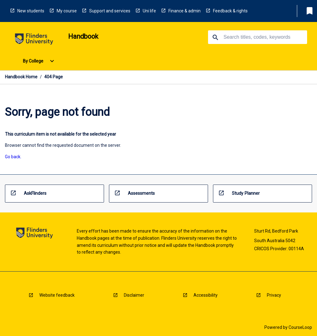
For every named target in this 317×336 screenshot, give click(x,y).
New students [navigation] (30, 10)
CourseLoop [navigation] (300, 327)
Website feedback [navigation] (57, 295)
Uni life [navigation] (149, 10)
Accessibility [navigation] (205, 295)
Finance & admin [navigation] (184, 10)
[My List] (309, 10)
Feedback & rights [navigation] (230, 10)
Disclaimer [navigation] (134, 295)
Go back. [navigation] (13, 156)
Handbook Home (21, 76)
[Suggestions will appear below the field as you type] (257, 37)
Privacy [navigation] (274, 295)
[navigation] (34, 40)
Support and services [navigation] (109, 10)
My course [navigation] (67, 10)
